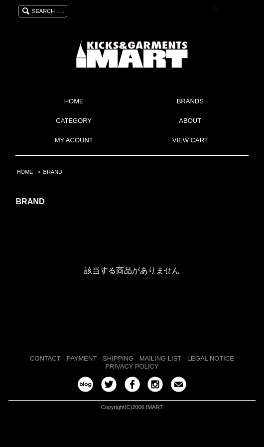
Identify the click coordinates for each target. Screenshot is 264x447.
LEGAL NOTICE (210, 358)
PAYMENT (81, 358)
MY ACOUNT (74, 140)
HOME (74, 101)
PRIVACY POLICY (131, 366)
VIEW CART (190, 140)
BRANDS (190, 101)
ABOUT (190, 120)
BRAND (52, 172)
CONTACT (45, 358)
